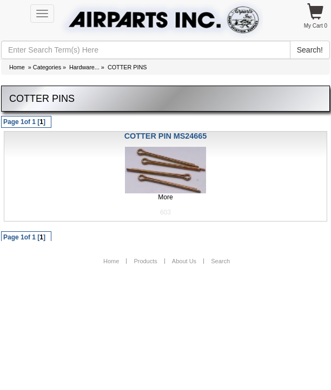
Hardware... (84, 67)
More (165, 197)
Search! (310, 50)
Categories (47, 67)
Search (220, 261)
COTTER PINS (127, 67)
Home (17, 67)
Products (145, 261)
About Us (184, 261)
